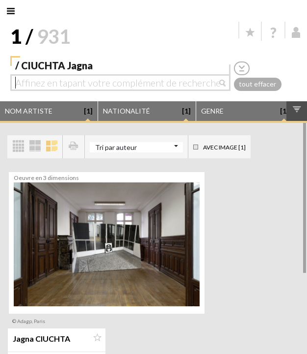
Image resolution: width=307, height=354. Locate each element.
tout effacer (257, 84)
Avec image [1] (224, 147)
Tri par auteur (116, 147)
